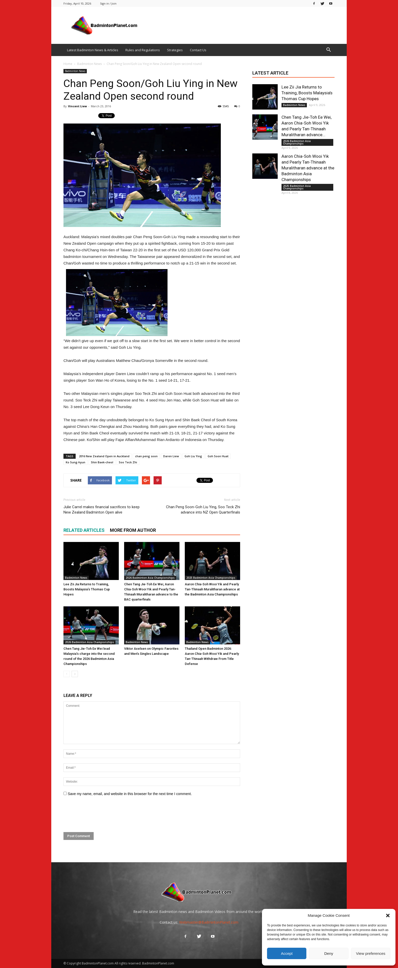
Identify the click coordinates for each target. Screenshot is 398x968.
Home (67, 64)
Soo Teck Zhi (128, 462)
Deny (328, 953)
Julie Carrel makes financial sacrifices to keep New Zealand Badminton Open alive (101, 510)
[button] (387, 915)
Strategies (175, 50)
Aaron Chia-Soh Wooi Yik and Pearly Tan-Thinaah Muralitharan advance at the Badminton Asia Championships (212, 589)
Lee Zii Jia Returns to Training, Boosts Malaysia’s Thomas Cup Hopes (86, 589)
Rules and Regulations (142, 50)
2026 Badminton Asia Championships (150, 577)
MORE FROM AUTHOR (133, 530)
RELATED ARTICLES (84, 530)
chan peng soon (146, 456)
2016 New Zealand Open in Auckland (104, 456)
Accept (287, 953)
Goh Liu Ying (193, 456)
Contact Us (198, 50)
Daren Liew (171, 456)
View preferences (371, 953)
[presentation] (102, 814)
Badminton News (75, 71)
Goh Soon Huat (218, 456)
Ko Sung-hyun (75, 462)
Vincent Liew (77, 106)
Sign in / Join (108, 3)
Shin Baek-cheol (102, 462)
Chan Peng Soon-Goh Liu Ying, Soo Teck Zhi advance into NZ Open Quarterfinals (203, 510)
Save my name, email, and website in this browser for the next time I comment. (130, 794)
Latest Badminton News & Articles (92, 50)
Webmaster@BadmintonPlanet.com (208, 922)
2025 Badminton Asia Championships (210, 577)
